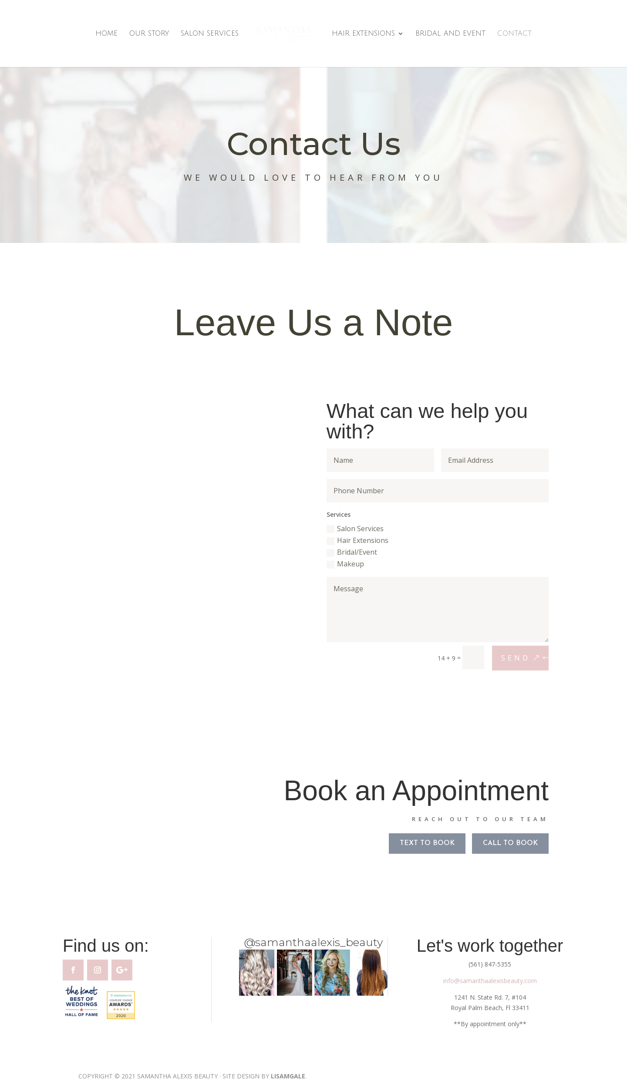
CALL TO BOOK (503, 845)
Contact (514, 33)
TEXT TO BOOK (423, 845)
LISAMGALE (288, 1076)
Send (498, 647)
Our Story (149, 33)
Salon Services (210, 33)
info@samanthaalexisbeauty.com (490, 981)
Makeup (344, 561)
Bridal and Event (450, 33)
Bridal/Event (350, 550)
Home (106, 33)
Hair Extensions (363, 33)
